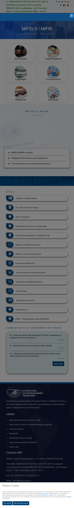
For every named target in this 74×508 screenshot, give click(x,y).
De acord (7, 503)
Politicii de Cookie (47, 495)
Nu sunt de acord (21, 503)
